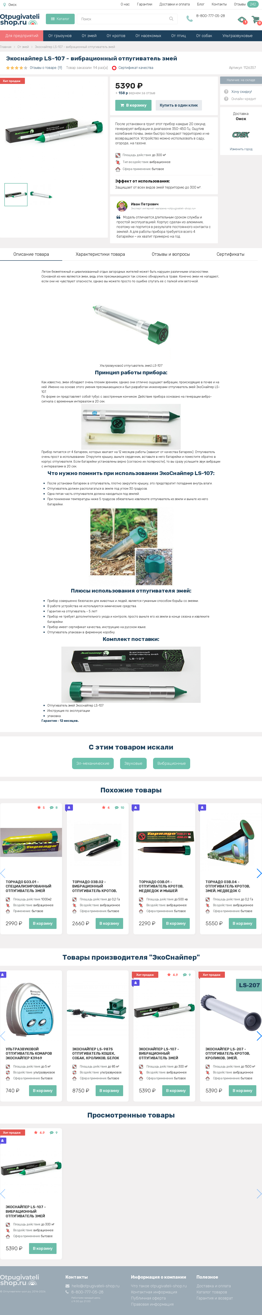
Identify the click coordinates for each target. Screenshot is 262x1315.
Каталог (60, 19)
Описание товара (31, 254)
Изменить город (241, 149)
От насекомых (148, 35)
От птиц (178, 35)
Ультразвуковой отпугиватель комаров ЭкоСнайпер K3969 (29, 1053)
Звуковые (133, 763)
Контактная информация (154, 1292)
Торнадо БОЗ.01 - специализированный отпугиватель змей (28, 886)
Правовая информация (152, 1304)
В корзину (133, 105)
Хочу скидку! (241, 92)
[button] (259, 873)
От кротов (116, 35)
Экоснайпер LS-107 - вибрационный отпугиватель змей (159, 1053)
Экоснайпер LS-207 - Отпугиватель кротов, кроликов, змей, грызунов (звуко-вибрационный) (227, 1053)
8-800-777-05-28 (210, 16)
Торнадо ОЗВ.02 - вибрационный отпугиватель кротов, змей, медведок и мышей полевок (97, 886)
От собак (204, 35)
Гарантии (144, 4)
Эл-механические (92, 763)
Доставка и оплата (213, 1286)
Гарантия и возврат (214, 1298)
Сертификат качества (132, 68)
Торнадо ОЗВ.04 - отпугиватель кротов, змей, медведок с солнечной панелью (227, 886)
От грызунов (60, 35)
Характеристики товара (100, 254)
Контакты (219, 4)
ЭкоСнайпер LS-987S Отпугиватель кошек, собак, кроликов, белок (95, 1053)
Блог (200, 4)
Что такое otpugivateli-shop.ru (159, 1286)
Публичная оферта (148, 1298)
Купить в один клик (179, 105)
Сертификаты (231, 254)
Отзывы (246, 4)
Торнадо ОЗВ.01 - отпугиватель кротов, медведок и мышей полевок (161, 886)
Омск (10, 5)
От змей (89, 35)
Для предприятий (21, 35)
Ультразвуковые (237, 35)
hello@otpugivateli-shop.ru (92, 1286)
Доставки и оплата (175, 4)
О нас (125, 4)
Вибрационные (171, 763)
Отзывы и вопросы (171, 254)
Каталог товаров (211, 1292)
